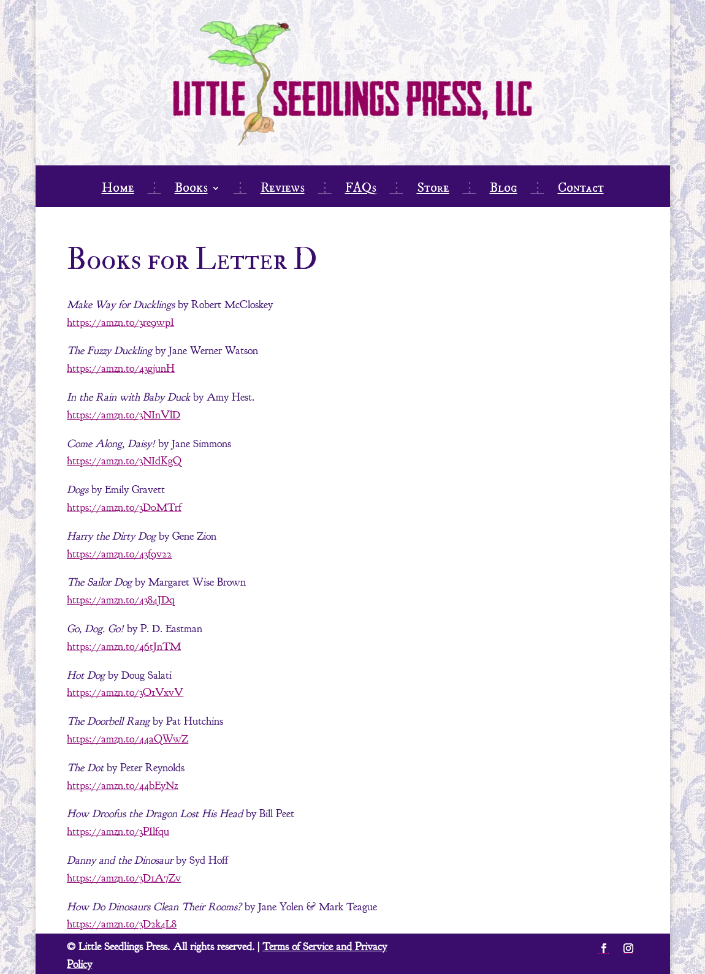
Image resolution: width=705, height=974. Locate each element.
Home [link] (118, 190)
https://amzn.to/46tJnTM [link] (124, 647)
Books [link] (191, 190)
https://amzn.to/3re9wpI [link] (120, 322)
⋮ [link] (154, 190)
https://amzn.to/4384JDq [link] (121, 600)
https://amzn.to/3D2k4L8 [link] (122, 924)
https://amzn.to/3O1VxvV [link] (125, 692)
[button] (604, 948)
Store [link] (433, 190)
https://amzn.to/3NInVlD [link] (123, 415)
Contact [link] (581, 190)
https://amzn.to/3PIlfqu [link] (118, 832)
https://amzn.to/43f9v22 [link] (119, 554)
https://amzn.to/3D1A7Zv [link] (124, 878)
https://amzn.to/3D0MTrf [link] (124, 507)
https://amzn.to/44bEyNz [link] (122, 786)
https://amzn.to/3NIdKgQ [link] (124, 461)
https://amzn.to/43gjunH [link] (121, 368)
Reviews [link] (283, 190)
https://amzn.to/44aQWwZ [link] (127, 739)
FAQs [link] (360, 190)
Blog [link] (503, 190)
